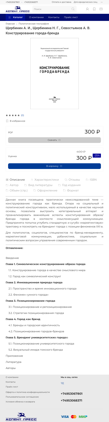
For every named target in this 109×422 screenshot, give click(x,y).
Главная (10, 23)
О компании (36, 17)
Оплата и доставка (61, 2)
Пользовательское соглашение (22, 397)
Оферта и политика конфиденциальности (28, 392)
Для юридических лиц (85, 2)
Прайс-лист (71, 17)
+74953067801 (13, 2)
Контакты (53, 17)
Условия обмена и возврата (20, 401)
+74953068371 (31, 2)
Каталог (15, 17)
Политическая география (34, 23)
